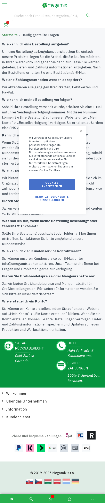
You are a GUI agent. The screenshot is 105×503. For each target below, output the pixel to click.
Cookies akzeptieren (52, 184)
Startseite (10, 35)
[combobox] (52, 16)
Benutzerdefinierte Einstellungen (52, 198)
